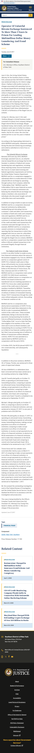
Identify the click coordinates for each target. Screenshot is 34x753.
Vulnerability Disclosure (17, 727)
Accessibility (17, 698)
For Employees (17, 710)
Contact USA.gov (17, 745)
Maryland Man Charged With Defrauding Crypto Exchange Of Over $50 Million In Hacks (16, 618)
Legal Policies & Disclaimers (17, 702)
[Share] (6, 56)
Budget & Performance (17, 685)
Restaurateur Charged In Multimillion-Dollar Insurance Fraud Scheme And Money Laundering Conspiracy (16, 568)
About (17, 681)
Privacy (17, 706)
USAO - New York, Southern (10, 534)
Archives (17, 690)
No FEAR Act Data (17, 719)
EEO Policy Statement (17, 723)
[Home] (12, 10)
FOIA (17, 694)
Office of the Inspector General (17, 714)
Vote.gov (17, 735)
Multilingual (17, 731)
